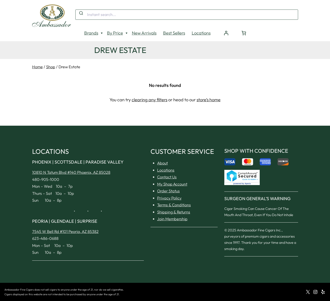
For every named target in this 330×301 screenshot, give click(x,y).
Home (37, 66)
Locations (201, 33)
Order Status (168, 191)
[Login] (226, 33)
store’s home (209, 99)
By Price (115, 33)
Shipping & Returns (173, 212)
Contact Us (167, 177)
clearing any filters (149, 99)
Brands (91, 33)
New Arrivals (144, 33)
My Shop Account (172, 184)
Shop (50, 66)
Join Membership (172, 218)
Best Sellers (174, 33)
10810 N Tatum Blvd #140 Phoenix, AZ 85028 (71, 172)
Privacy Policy (169, 198)
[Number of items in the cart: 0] (243, 33)
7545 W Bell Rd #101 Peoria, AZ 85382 (65, 231)
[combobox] (186, 15)
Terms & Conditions (174, 204)
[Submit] (81, 13)
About (162, 163)
